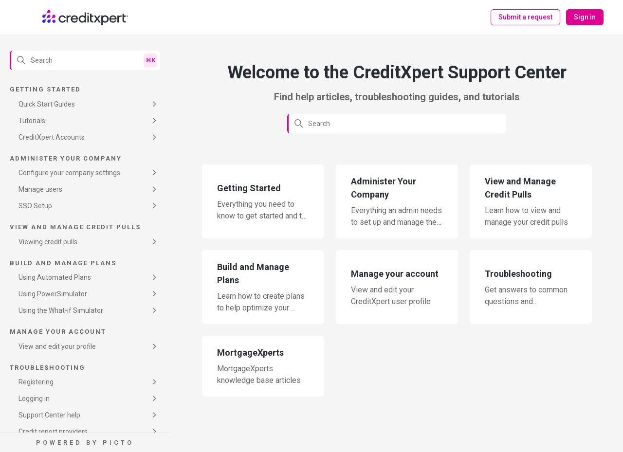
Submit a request (525, 17)
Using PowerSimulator (52, 294)
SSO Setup (35, 206)
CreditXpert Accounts (51, 137)
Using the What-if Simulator (60, 310)
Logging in (34, 398)
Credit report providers (53, 431)
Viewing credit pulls (47, 242)
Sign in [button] (585, 17)
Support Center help (49, 415)
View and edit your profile (57, 346)
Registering (36, 382)
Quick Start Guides (46, 104)
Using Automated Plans (54, 277)
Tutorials (31, 121)
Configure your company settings (69, 173)
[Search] (85, 60)
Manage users (40, 189)
